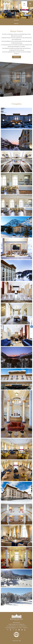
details (16, 80)
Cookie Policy (15, 640)
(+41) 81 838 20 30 (12, 626)
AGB (20, 640)
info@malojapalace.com (13, 627)
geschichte (16, 57)
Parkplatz (16, 23)
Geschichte (16, 20)
